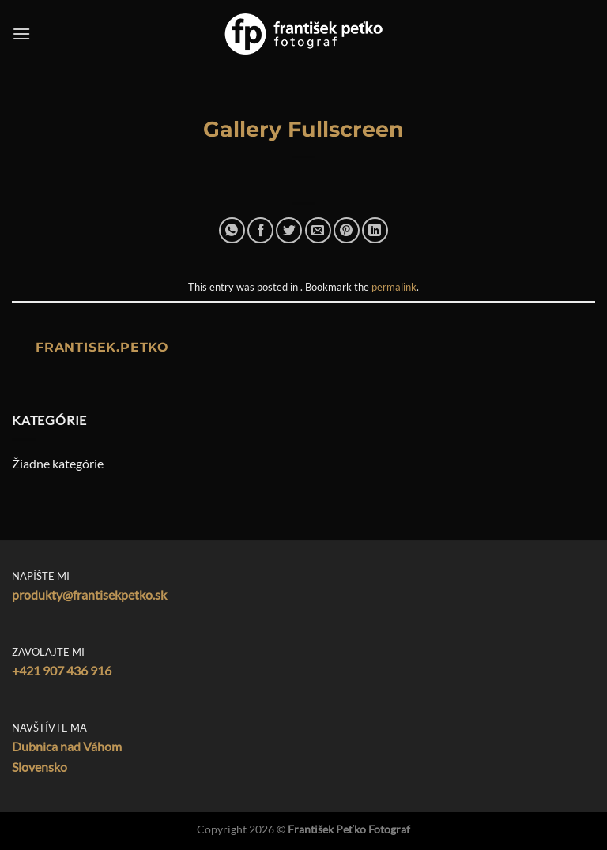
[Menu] (21, 33)
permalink (394, 286)
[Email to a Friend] (318, 230)
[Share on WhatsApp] (232, 230)
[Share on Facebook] (260, 230)
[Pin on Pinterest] (347, 230)
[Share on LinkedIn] (375, 230)
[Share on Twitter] (289, 230)
